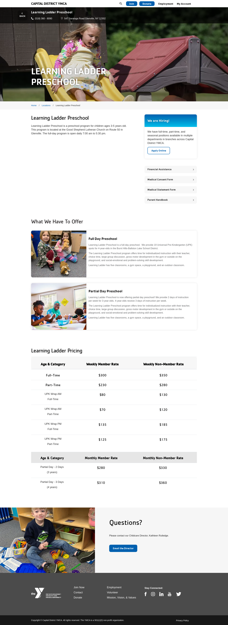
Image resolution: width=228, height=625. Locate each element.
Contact (78, 592)
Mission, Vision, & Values (121, 597)
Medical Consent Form (160, 179)
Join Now (79, 587)
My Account (184, 3)
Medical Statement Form (161, 189)
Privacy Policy (182, 620)
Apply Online (158, 150)
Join (131, 3)
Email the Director (123, 548)
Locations (46, 105)
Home (33, 105)
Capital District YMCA (49, 3)
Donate (146, 3)
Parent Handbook (157, 199)
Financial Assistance (159, 169)
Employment (165, 3)
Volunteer (112, 592)
